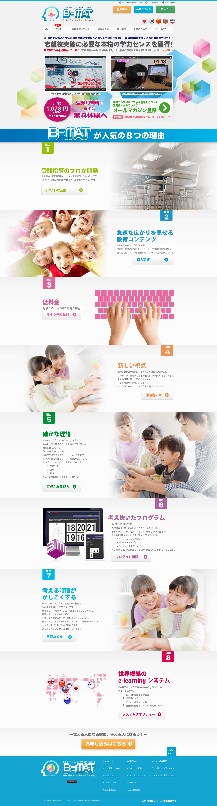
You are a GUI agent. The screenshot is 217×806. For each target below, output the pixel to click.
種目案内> (121, 28)
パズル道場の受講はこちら (163, 775)
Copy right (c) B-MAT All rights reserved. (159, 801)
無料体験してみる (112, 768)
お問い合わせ (134, 789)
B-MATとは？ (110, 761)
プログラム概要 (135, 768)
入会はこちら (110, 782)
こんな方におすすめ (136, 775)
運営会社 (48, 800)
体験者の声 (103, 28)
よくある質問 (110, 789)
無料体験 (80, 28)
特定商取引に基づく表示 (62, 800)
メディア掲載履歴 (159, 761)
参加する (162, 28)
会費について (140, 28)
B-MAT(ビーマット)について (59, 28)
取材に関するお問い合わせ (163, 768)
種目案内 (132, 761)
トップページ (46, 28)
